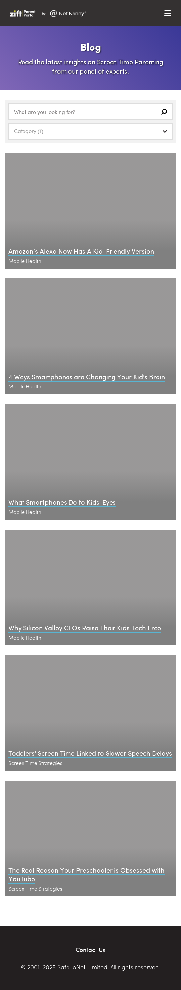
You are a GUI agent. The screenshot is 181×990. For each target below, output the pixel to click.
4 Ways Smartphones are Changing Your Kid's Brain (86, 376)
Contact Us (90, 949)
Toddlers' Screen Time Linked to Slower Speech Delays (90, 753)
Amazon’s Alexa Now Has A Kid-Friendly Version (81, 250)
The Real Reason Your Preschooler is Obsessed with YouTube (86, 874)
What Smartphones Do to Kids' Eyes (62, 501)
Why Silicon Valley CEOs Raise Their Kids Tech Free (84, 627)
